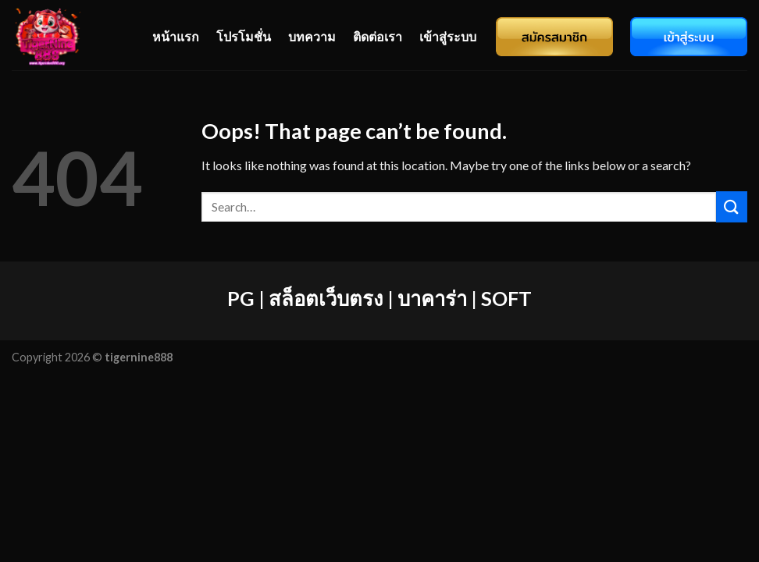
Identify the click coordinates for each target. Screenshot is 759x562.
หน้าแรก (175, 36)
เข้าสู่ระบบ (447, 36)
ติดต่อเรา (377, 36)
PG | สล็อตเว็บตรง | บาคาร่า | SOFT (379, 298)
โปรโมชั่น (243, 36)
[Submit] (731, 206)
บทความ (312, 36)
